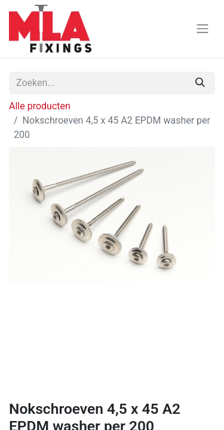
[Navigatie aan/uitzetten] (202, 29)
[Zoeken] (200, 83)
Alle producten (39, 106)
